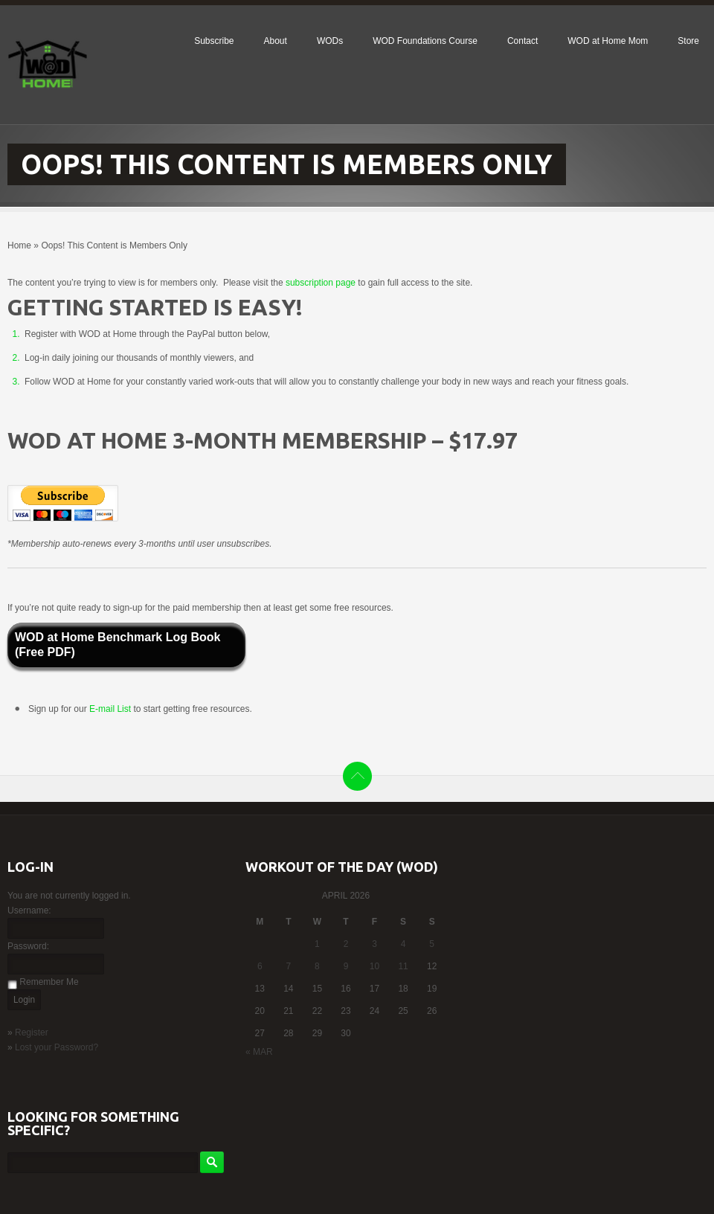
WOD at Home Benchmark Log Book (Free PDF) (117, 644)
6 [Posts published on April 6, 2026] (260, 966)
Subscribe (214, 41)
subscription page (321, 282)
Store (688, 41)
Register (31, 1032)
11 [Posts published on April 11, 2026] (403, 966)
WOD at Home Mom (607, 41)
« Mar (259, 1052)
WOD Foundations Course (425, 41)
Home (19, 245)
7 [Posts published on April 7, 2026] (289, 966)
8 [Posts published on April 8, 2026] (317, 966)
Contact (522, 41)
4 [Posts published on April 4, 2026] (403, 944)
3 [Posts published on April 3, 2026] (374, 944)
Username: (29, 910)
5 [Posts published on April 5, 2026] (431, 944)
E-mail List (111, 709)
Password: (28, 946)
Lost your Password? (56, 1047)
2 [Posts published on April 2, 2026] (346, 944)
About (275, 41)
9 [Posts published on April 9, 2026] (346, 966)
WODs (330, 41)
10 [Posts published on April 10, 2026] (374, 966)
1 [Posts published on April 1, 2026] (317, 944)
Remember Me (48, 982)
